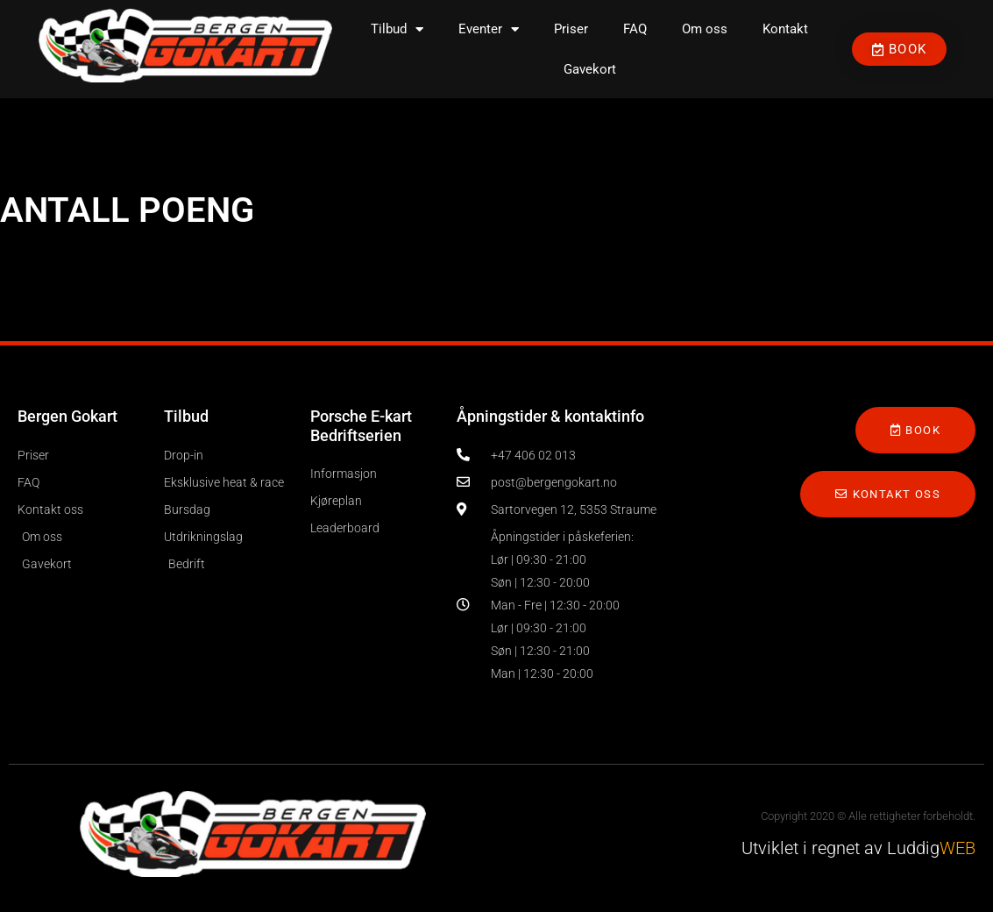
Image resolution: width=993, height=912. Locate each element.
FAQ (635, 29)
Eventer (488, 29)
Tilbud (397, 29)
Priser (571, 29)
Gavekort (590, 69)
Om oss (704, 29)
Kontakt (785, 29)
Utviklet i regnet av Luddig (858, 848)
